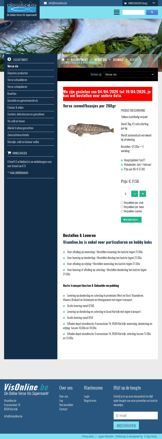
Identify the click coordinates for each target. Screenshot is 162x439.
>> (17, 172)
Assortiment (79, 60)
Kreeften (11, 93)
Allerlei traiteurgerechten (20, 128)
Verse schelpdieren (17, 87)
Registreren (90, 400)
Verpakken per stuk (133, 202)
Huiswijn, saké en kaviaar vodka (23, 142)
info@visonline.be (55, 3)
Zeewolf (118, 60)
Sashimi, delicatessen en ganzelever (26, 114)
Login (87, 396)
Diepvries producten (17, 73)
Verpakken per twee (134, 207)
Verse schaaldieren (17, 80)
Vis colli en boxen (16, 121)
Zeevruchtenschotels (18, 135)
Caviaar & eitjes (15, 107)
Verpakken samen (133, 211)
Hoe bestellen (66, 405)
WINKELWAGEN (139, 3)
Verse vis (12, 66)
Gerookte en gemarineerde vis (22, 100)
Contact (63, 409)
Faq (61, 400)
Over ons (63, 396)
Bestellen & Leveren (79, 235)
